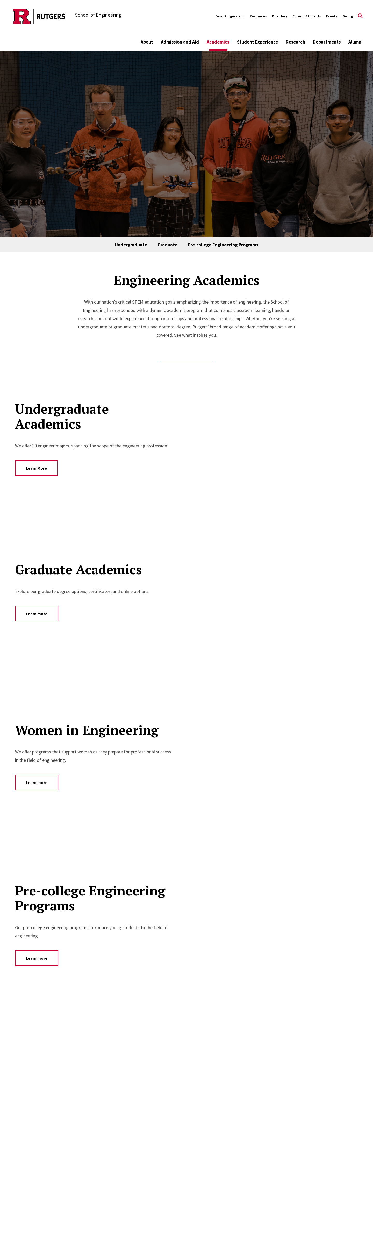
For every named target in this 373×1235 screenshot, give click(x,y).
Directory (279, 16)
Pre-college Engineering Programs (223, 245)
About (147, 42)
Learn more (36, 613)
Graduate (167, 245)
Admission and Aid (180, 42)
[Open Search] (360, 16)
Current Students (306, 16)
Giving (347, 16)
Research (295, 42)
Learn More (36, 468)
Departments (327, 42)
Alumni (355, 42)
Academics (218, 42)
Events (331, 16)
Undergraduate (131, 245)
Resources (258, 16)
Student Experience (257, 42)
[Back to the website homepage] (39, 16)
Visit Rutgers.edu (230, 16)
